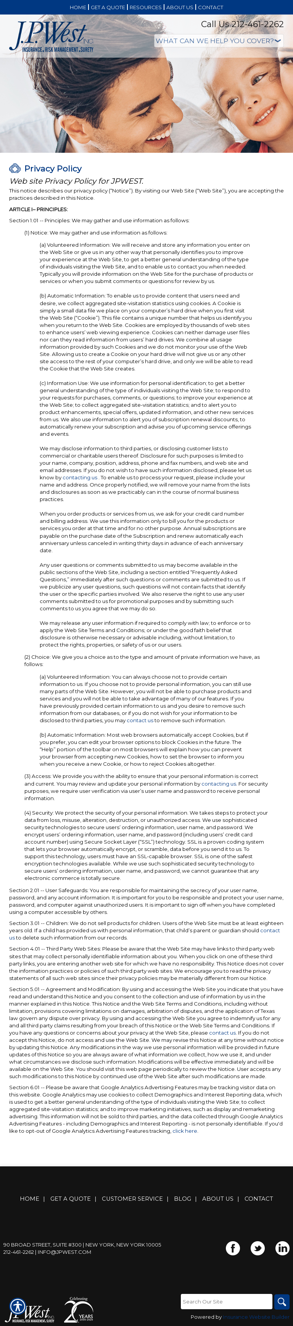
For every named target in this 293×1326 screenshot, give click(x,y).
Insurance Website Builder (256, 1317)
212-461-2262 (18, 1252)
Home (29, 1198)
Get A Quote (70, 1198)
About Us (217, 1198)
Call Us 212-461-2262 (242, 24)
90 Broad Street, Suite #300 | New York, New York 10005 (82, 1245)
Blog (182, 1198)
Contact (259, 1198)
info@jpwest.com (65, 1252)
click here (184, 1131)
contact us (140, 720)
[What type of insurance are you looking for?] (219, 40)
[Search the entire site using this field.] (226, 1301)
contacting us (80, 477)
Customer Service (132, 1198)
